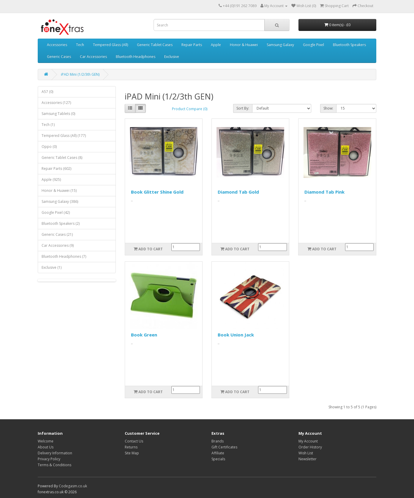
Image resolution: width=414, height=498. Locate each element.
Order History (310, 447)
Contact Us (134, 441)
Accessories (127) (56, 102)
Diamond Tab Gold (238, 192)
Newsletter (307, 458)
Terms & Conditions (54, 464)
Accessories (57, 44)
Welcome (45, 441)
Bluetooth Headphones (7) (64, 256)
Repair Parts (191, 44)
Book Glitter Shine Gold (157, 192)
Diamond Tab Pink (324, 192)
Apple (216, 44)
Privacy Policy (49, 458)
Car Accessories (93, 56)
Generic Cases (59, 56)
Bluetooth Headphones (135, 56)
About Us (45, 447)
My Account (308, 441)
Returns (131, 447)
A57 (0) (47, 91)
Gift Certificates (224, 447)
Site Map (132, 453)
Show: (328, 108)
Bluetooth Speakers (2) (61, 223)
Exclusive (171, 56)
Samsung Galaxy (280, 44)
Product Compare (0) (189, 108)
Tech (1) (48, 124)
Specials (218, 458)
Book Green (144, 335)
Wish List (305, 453)
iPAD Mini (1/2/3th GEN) (80, 74)
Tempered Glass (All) (110, 44)
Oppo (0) (49, 146)
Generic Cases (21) (57, 234)
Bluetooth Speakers (349, 44)
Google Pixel (313, 44)
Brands (217, 441)
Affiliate (217, 453)
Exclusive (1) (51, 267)
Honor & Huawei (244, 44)
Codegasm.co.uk (73, 485)
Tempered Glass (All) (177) (64, 135)
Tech (80, 44)
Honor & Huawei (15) (59, 190)
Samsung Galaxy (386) (60, 201)
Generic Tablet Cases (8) (62, 157)
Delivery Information (55, 453)
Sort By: (242, 108)
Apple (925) (51, 179)
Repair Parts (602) (56, 168)
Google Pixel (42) (56, 212)
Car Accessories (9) (58, 245)
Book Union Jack (236, 335)
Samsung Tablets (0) (58, 113)
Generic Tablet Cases (155, 44)
